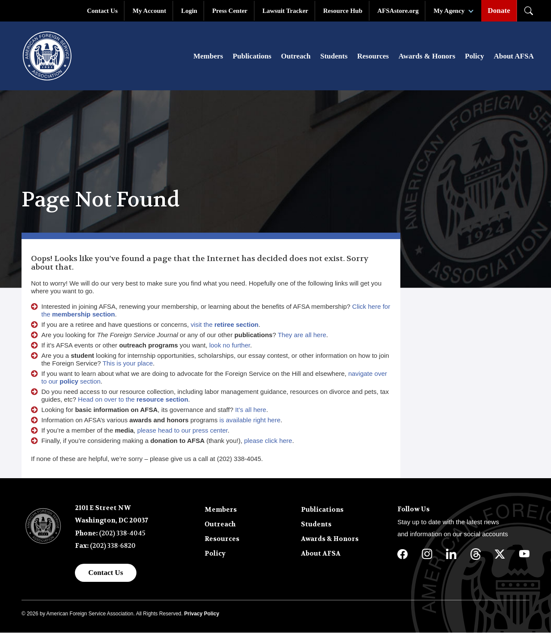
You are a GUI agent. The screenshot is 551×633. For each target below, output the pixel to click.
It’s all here (250, 410)
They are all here (302, 335)
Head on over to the (133, 399)
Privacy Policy (201, 614)
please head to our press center (182, 430)
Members (208, 56)
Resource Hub (342, 10)
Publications (252, 56)
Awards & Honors (427, 56)
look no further (229, 345)
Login (189, 10)
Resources (373, 56)
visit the (225, 325)
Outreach (296, 56)
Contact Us (102, 10)
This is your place (127, 363)
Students (333, 56)
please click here (268, 441)
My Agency (448, 10)
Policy (474, 56)
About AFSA (514, 56)
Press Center (230, 10)
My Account (149, 10)
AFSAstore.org (398, 10)
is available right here (250, 420)
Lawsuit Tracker (285, 10)
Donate (499, 10)
